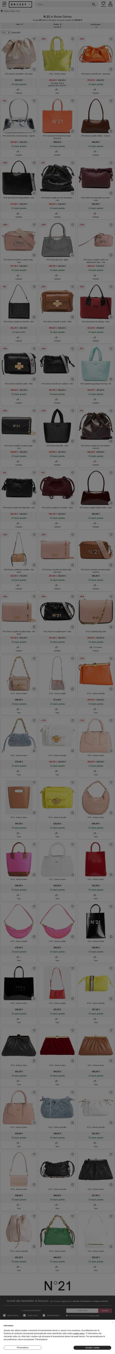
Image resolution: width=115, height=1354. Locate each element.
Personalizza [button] (22, 1347)
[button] (112, 1322)
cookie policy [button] (78, 1333)
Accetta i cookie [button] (92, 1348)
